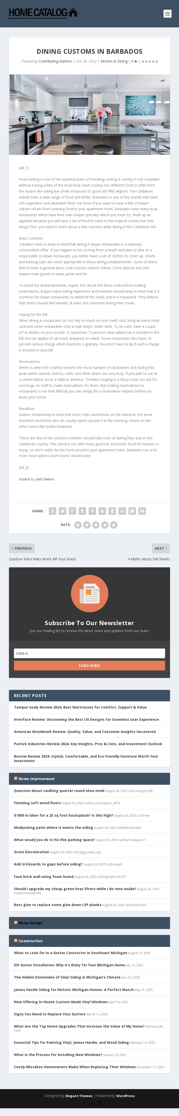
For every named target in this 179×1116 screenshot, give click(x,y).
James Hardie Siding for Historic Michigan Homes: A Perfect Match (74, 989)
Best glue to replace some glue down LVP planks (58, 904)
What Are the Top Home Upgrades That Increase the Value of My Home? (79, 1026)
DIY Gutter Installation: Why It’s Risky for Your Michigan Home (69, 965)
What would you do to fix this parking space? (54, 839)
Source (24, 479)
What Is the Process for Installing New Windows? (58, 1054)
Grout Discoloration (31, 852)
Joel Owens (45, 479)
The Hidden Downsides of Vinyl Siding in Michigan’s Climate (67, 977)
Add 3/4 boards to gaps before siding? (48, 864)
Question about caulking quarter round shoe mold (59, 790)
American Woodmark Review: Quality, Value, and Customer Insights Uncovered (85, 731)
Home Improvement (37, 779)
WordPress (126, 1096)
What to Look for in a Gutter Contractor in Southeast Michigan (70, 952)
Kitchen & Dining (114, 61)
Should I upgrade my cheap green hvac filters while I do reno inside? (75, 888)
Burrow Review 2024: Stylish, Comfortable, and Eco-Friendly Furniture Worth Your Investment (86, 758)
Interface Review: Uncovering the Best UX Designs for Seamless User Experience (86, 719)
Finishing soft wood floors (37, 802)
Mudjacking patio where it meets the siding (53, 827)
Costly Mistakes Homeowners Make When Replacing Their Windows (75, 1066)
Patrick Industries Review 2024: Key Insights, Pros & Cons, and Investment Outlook (88, 743)
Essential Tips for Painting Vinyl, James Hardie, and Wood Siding (71, 1042)
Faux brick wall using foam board (43, 876)
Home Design (31, 923)
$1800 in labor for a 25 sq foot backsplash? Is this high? (63, 815)
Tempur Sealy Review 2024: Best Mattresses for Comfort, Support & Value (80, 707)
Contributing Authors (55, 61)
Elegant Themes (78, 1096)
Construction (31, 941)
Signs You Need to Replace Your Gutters (50, 1014)
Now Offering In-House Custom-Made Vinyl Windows (61, 1001)
